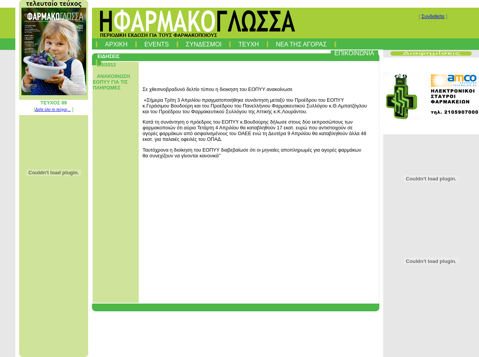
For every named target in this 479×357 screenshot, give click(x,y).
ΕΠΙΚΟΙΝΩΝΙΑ (354, 53)
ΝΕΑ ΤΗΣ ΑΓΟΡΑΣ (301, 44)
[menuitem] (96, 42)
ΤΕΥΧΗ (248, 44)
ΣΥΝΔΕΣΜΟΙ (204, 44)
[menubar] (237, 51)
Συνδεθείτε (433, 16)
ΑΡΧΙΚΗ (116, 44)
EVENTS (156, 44)
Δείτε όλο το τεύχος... (53, 109)
